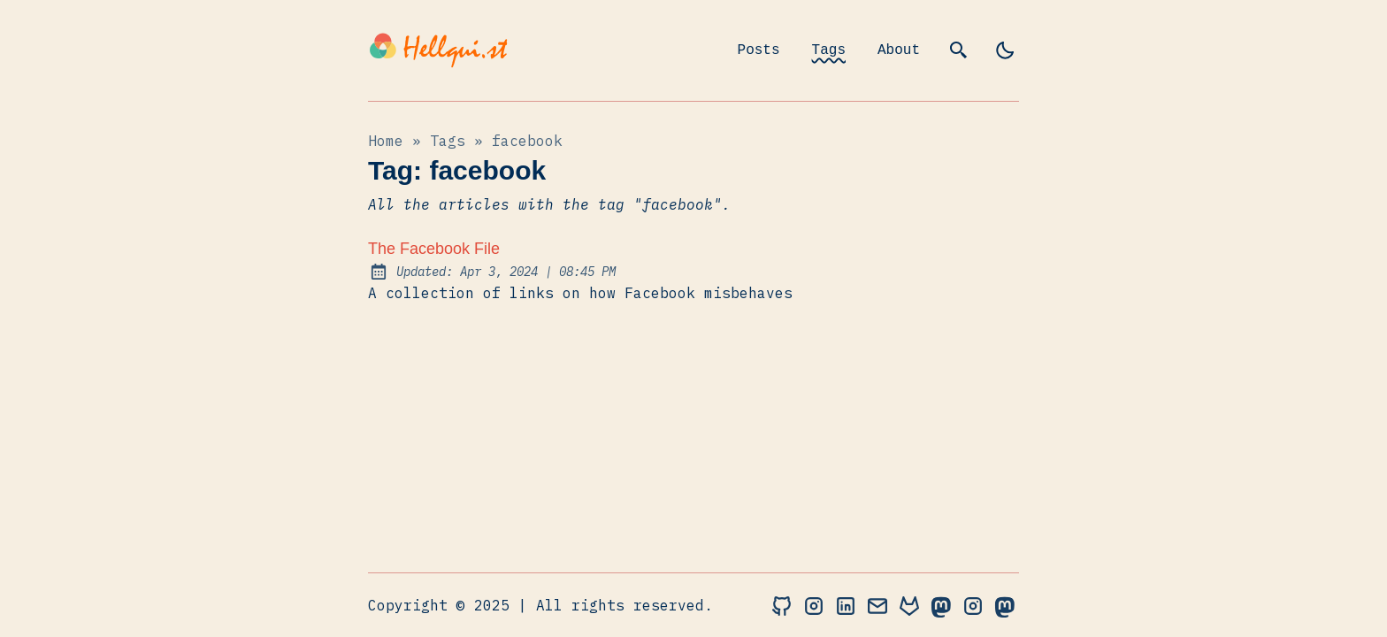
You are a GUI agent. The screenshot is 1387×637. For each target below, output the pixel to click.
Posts (759, 50)
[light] (1005, 50)
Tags (829, 50)
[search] (959, 50)
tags (447, 141)
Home (385, 141)
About (898, 50)
